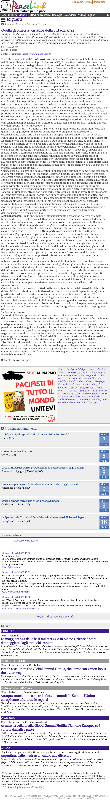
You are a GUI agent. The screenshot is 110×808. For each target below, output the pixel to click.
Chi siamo (77, 1)
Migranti (14, 19)
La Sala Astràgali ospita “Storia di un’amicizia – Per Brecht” (35, 434)
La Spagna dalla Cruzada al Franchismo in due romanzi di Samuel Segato (43, 517)
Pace (3, 14)
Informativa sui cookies (36, 798)
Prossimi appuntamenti (21, 428)
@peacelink (7, 553)
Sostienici (99, 1)
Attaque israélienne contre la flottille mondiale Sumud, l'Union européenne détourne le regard (48, 698)
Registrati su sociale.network (55, 616)
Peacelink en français (16, 687)
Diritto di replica (55, 798)
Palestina (7, 717)
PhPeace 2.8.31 (84, 796)
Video (81, 14)
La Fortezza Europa (34, 24)
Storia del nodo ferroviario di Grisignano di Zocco (30, 500)
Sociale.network (12, 535)
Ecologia (57, 14)
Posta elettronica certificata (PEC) (79, 798)
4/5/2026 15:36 (22, 553)
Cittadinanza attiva (40, 14)
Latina (5, 747)
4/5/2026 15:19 (22, 572)
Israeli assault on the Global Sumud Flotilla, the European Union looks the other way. (53, 671)
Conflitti (7, 631)
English (90, 14)
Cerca (88, 1)
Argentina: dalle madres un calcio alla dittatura (36, 755)
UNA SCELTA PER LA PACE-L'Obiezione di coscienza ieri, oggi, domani (42, 467)
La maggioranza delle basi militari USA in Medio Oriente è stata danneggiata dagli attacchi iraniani (49, 641)
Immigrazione (13, 24)
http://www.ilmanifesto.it (36, 53)
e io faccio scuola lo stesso (16, 451)
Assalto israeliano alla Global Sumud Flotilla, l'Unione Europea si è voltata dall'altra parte (50, 727)
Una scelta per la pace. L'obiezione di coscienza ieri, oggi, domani (39, 484)
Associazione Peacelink (25, 540)
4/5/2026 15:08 (22, 597)
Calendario (70, 14)
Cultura (12, 14)
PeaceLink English (14, 661)
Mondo (23, 14)
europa (25, 359)
